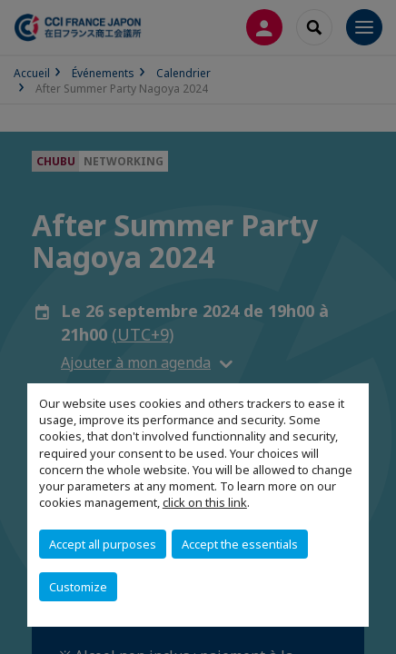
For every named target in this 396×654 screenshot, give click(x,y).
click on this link (205, 502)
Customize (78, 587)
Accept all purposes (102, 544)
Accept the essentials (240, 544)
